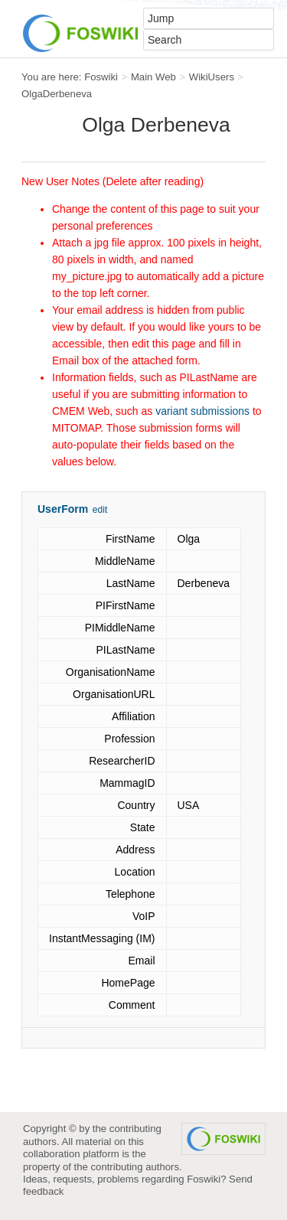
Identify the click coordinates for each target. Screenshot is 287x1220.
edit (100, 509)
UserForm (63, 509)
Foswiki (101, 77)
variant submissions (202, 411)
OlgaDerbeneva (56, 93)
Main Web (153, 77)
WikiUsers (211, 77)
